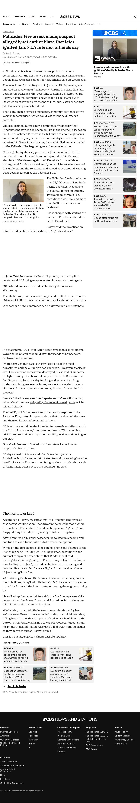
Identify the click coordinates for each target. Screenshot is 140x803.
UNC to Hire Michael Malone (10, 744)
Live (33, 16)
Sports (49, 24)
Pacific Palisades (17, 686)
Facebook (33, 736)
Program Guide (64, 736)
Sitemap (61, 752)
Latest (7, 17)
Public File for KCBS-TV (97, 732)
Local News (20, 17)
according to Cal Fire (60, 199)
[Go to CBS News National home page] (70, 16)
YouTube (33, 732)
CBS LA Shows (87, 24)
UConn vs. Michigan (9, 740)
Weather (37, 24)
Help (2, 775)
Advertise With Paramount (12, 766)
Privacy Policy (121, 732)
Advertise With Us (66, 744)
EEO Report (91, 749)
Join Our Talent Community (7, 770)
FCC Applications (94, 745)
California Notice (122, 736)
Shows (44, 17)
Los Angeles (9, 24)
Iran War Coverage (9, 732)
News (25, 24)
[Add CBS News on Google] (16, 62)
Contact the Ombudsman (12, 783)
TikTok (32, 744)
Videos (59, 24)
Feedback (5, 779)
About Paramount (8, 762)
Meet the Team (64, 732)
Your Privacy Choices (124, 740)
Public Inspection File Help (96, 740)
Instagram (33, 740)
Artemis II (4, 736)
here (81, 306)
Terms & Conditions (66, 748)
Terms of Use (120, 744)
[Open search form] (135, 16)
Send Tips (71, 24)
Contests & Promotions (68, 740)
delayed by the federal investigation (52, 402)
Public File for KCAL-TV (97, 736)
